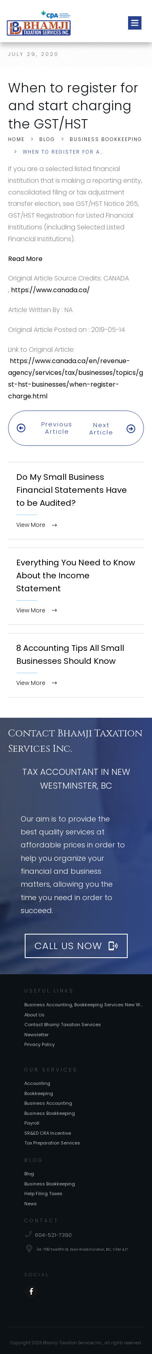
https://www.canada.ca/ (50, 290)
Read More (25, 258)
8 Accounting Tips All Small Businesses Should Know (76, 654)
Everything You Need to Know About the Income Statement (76, 575)
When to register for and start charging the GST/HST (73, 106)
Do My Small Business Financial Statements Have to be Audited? (76, 490)
